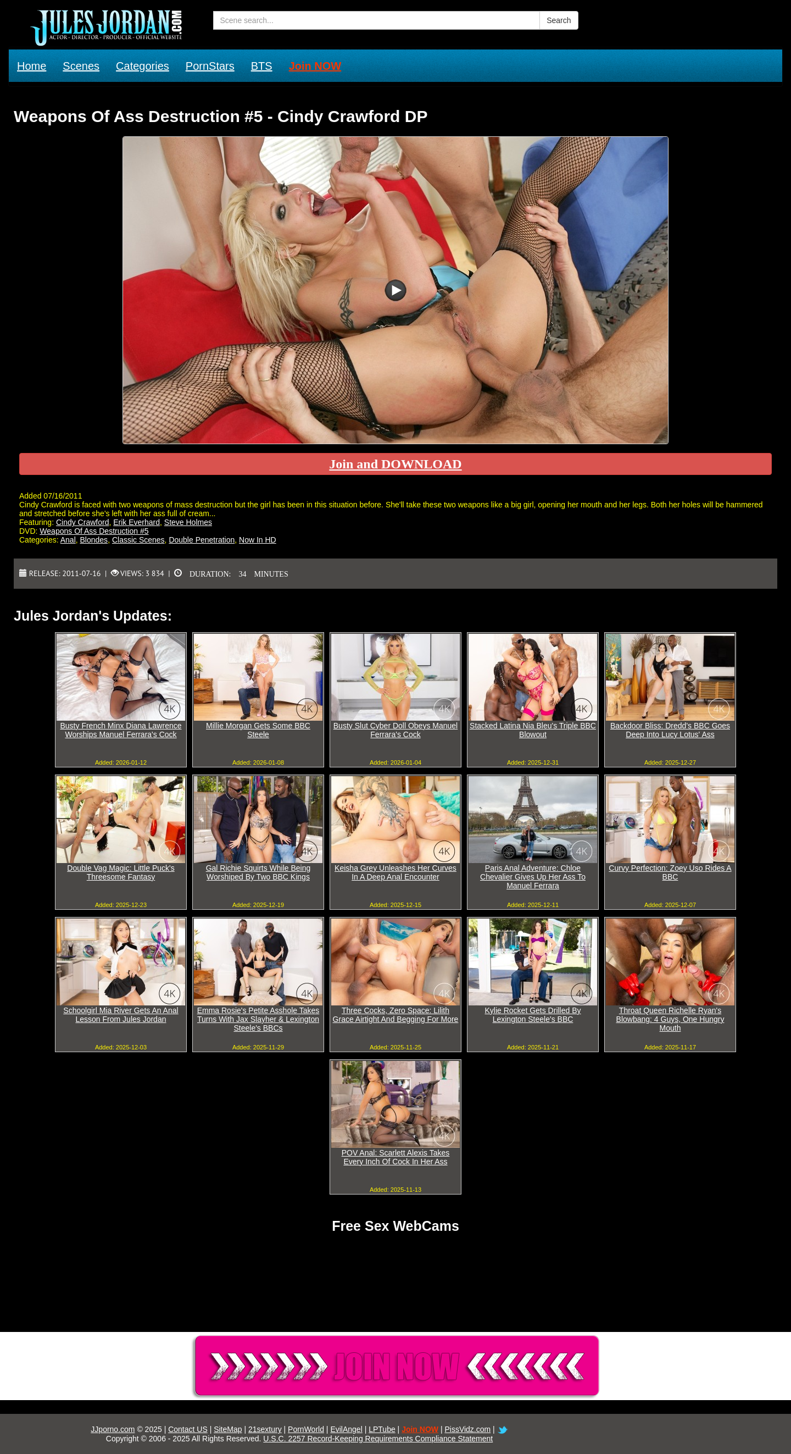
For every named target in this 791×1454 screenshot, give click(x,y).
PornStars (210, 66)
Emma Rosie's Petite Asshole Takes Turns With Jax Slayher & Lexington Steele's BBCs (258, 1019)
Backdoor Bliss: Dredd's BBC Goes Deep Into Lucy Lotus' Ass (670, 730)
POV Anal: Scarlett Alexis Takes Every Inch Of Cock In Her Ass (396, 1157)
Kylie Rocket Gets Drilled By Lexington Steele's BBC (532, 1015)
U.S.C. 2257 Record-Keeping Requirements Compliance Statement (378, 1438)
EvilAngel (346, 1429)
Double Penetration (202, 539)
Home (31, 66)
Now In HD (257, 539)
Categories (142, 66)
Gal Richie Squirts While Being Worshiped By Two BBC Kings (258, 872)
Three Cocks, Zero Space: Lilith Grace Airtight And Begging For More (396, 1015)
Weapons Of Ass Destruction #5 (94, 531)
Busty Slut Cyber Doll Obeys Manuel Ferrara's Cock (395, 730)
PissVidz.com (467, 1429)
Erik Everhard (136, 522)
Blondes (94, 539)
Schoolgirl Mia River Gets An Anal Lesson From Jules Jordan (120, 1015)
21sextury (265, 1429)
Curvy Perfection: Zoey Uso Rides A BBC (670, 872)
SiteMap (228, 1429)
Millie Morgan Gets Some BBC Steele (258, 730)
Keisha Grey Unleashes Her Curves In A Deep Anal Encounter (395, 872)
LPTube (382, 1429)
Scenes (81, 66)
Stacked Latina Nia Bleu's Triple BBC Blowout (533, 730)
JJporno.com (113, 1429)
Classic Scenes (138, 539)
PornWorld (306, 1429)
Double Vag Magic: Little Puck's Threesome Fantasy (120, 872)
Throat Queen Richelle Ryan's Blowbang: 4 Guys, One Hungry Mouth (670, 1019)
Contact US (188, 1429)
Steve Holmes (188, 522)
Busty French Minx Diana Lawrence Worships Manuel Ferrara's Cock (121, 730)
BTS (261, 66)
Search (559, 20)
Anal (68, 539)
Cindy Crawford (82, 522)
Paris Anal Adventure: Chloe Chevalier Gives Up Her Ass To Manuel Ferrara (533, 877)
